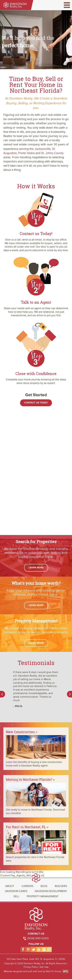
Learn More (36, 567)
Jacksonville (43, 149)
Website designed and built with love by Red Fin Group (34, 971)
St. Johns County (52, 153)
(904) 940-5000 (38, 938)
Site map (44, 967)
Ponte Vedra (26, 153)
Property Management (43, 896)
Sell (16, 896)
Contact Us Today (36, 402)
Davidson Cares (16, 891)
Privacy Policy (31, 967)
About (9, 886)
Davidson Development (51, 891)
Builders (61, 886)
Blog (44, 886)
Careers (27, 886)
